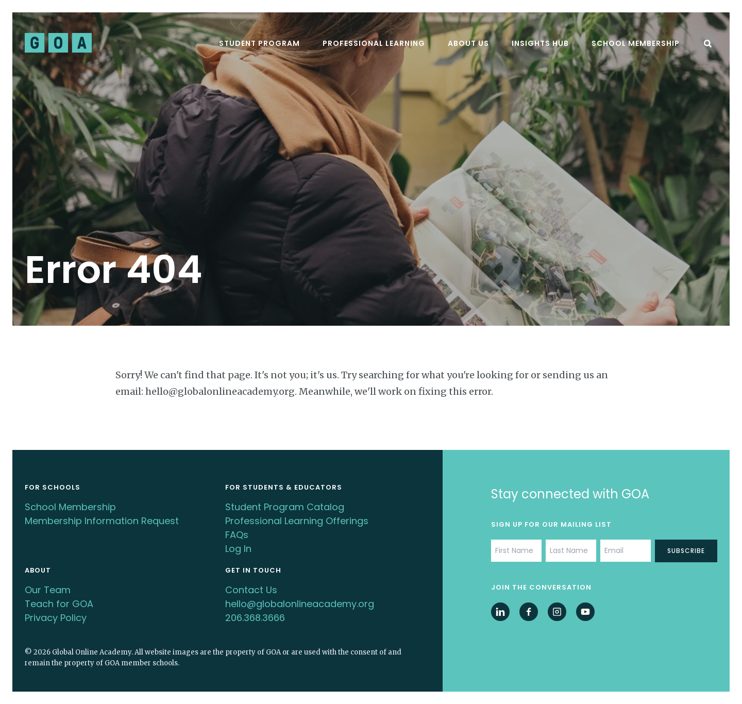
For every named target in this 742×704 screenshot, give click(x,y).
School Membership (636, 43)
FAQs (236, 534)
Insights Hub (540, 43)
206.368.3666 (255, 617)
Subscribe (686, 550)
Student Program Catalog (284, 506)
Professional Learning (374, 43)
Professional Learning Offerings (296, 520)
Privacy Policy (56, 617)
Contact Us (251, 589)
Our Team (48, 589)
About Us (468, 43)
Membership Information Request (102, 520)
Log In (238, 548)
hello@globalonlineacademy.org (299, 603)
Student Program (259, 43)
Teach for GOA (59, 603)
